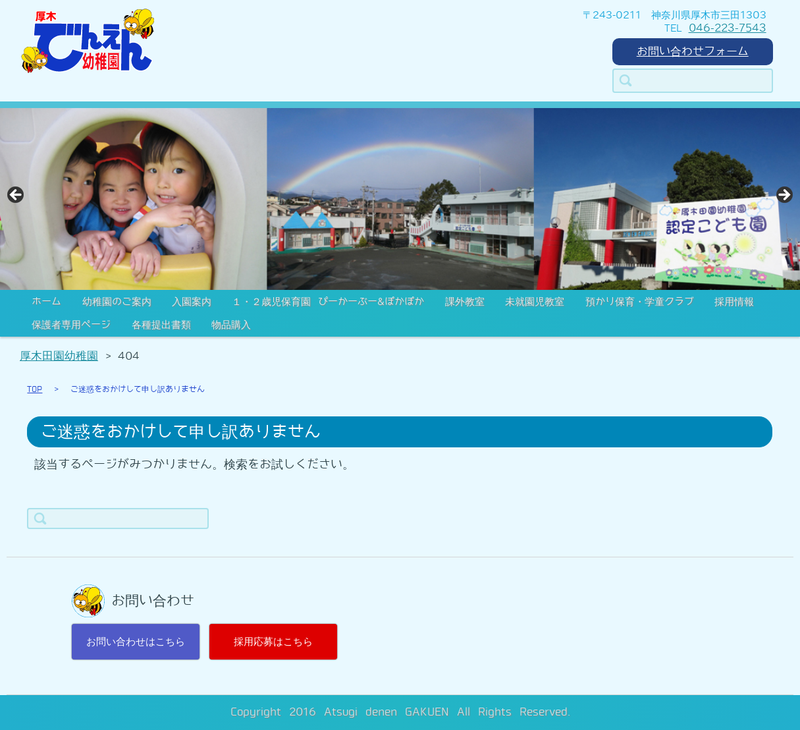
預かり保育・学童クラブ (639, 301)
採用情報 (734, 301)
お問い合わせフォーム (693, 51)
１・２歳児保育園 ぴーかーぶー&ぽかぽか (328, 301)
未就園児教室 (534, 301)
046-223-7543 (727, 28)
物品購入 (231, 325)
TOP (34, 389)
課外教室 (465, 301)
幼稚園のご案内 (116, 301)
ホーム (46, 301)
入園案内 (191, 301)
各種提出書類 (161, 325)
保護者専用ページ (71, 325)
